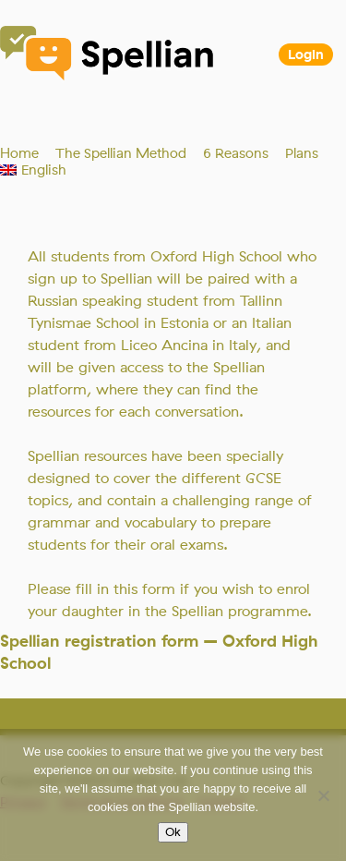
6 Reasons (235, 153)
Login (306, 54)
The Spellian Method (120, 153)
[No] (323, 795)
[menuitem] (33, 170)
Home (19, 153)
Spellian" (108, 55)
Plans (301, 153)
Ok (173, 832)
